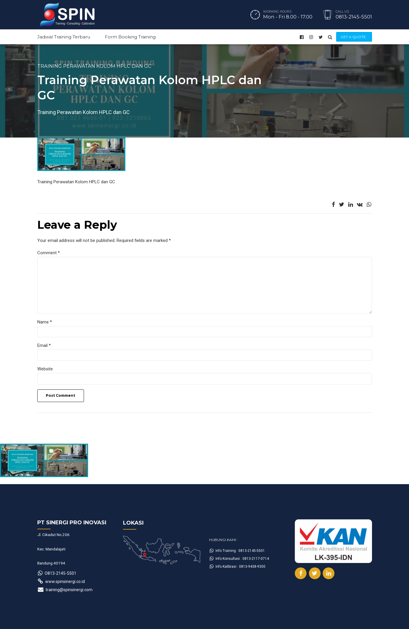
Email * (44, 345)
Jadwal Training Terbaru (63, 37)
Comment (48, 252)
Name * (44, 322)
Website (45, 369)
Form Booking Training (130, 37)
